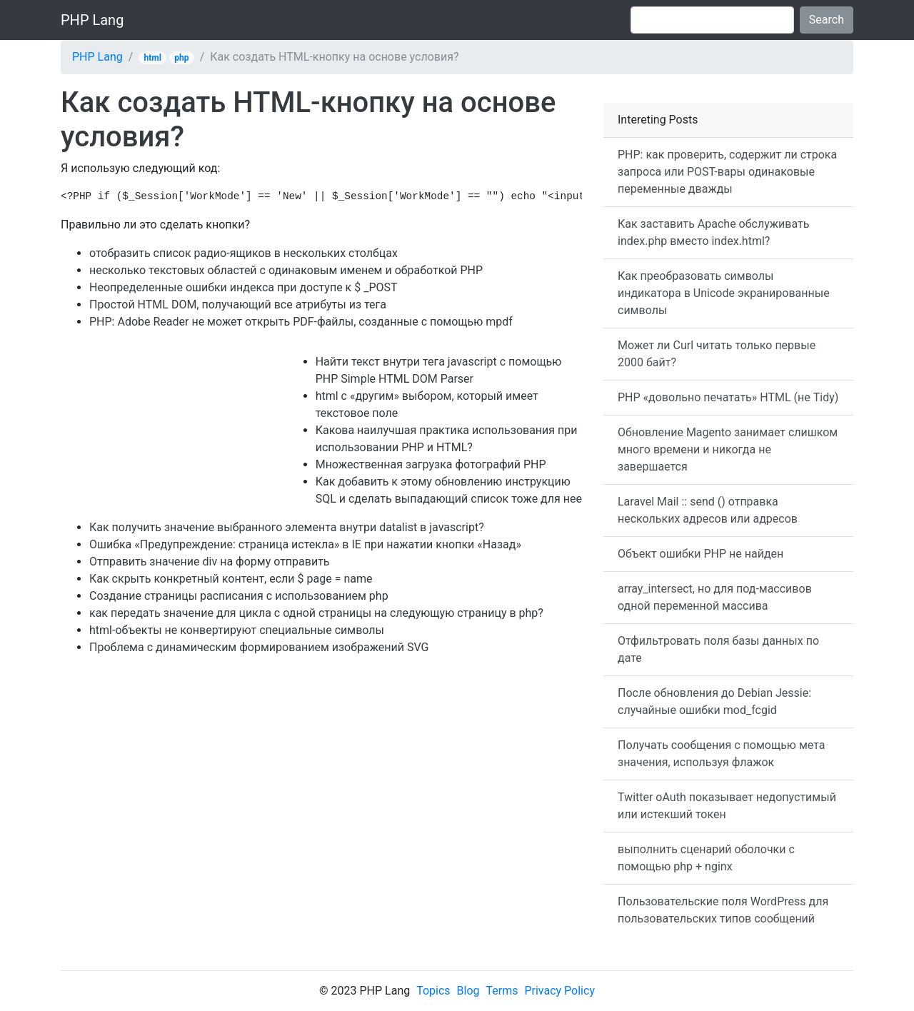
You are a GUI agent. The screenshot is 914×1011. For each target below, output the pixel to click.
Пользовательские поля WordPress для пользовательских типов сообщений (723, 910)
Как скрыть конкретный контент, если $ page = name (230, 578)
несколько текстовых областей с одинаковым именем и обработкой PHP (286, 270)
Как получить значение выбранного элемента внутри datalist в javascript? (286, 527)
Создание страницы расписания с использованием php (238, 596)
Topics (433, 990)
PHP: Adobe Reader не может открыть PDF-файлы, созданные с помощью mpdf (301, 321)
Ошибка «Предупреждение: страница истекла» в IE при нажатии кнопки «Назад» (305, 544)
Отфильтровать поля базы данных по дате (718, 649)
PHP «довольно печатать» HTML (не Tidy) (728, 397)
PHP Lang (92, 20)
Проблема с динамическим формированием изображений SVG (258, 647)
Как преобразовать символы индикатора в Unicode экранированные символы (724, 293)
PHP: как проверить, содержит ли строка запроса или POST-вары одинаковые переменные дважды (727, 172)
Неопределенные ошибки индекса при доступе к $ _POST (243, 287)
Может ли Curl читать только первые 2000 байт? (716, 353)
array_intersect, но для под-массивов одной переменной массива (715, 597)
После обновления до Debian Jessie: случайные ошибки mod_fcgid (714, 701)
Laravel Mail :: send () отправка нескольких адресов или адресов (708, 510)
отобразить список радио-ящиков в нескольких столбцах (243, 253)
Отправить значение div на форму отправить (209, 561)
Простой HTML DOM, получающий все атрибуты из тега (237, 304)
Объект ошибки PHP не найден (700, 553)
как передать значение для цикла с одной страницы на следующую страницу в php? (316, 613)
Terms (502, 990)
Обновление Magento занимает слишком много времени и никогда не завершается (728, 449)
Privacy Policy (559, 990)
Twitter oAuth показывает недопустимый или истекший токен (727, 805)
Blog (468, 990)
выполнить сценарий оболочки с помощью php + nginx (706, 857)
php (181, 58)
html (152, 58)
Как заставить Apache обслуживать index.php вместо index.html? (713, 232)
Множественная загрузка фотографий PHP (431, 464)
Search (826, 19)
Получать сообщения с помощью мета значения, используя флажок (721, 753)
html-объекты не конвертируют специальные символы (236, 630)
